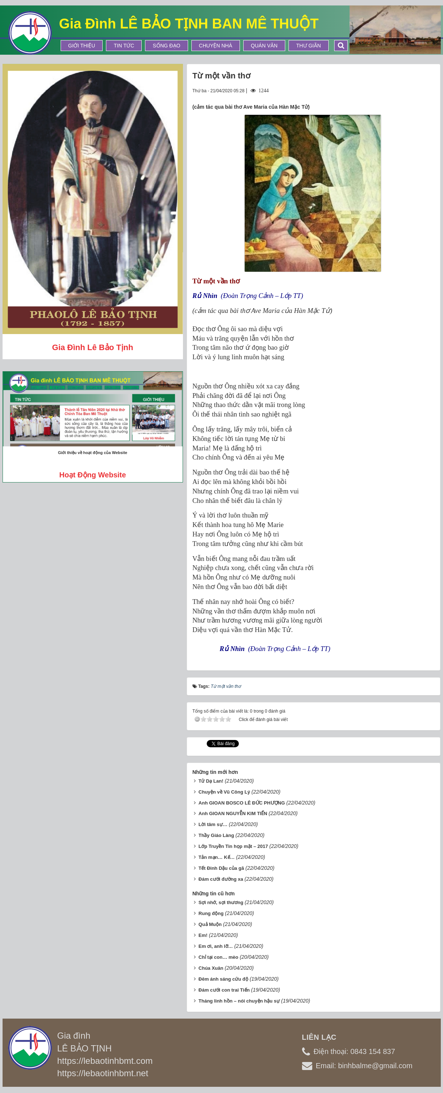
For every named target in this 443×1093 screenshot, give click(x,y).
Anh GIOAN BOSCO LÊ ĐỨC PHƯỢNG (242, 803)
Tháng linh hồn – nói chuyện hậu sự (239, 1001)
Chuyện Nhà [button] (215, 46)
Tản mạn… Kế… (217, 857)
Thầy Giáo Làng (216, 835)
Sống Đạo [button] (166, 46)
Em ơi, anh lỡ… (216, 946)
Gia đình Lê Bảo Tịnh (92, 347)
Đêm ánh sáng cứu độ (223, 979)
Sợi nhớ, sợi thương (221, 902)
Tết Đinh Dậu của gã (221, 868)
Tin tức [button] (124, 46)
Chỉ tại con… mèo (218, 957)
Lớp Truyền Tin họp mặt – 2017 (233, 846)
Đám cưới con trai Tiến (224, 990)
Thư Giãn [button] (308, 46)
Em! (203, 935)
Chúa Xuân (211, 968)
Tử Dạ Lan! (211, 781)
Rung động (211, 913)
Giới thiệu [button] (81, 46)
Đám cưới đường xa (221, 879)
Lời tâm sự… (213, 824)
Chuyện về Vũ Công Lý (224, 792)
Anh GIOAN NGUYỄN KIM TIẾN (233, 813)
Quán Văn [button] (264, 46)
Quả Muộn (210, 924)
